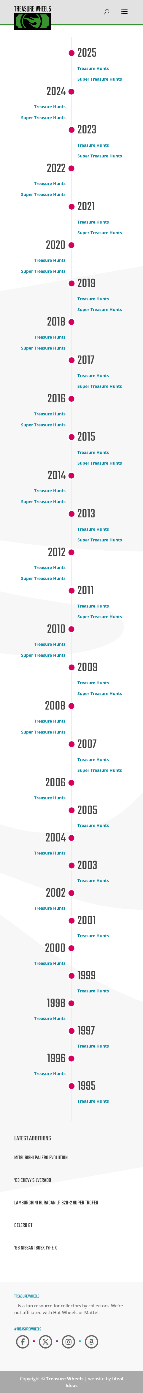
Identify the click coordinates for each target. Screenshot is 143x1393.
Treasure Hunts (93, 68)
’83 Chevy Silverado (32, 1180)
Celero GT (23, 1225)
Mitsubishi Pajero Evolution (41, 1158)
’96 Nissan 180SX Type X (35, 1248)
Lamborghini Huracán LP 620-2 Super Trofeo (56, 1203)
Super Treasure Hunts (99, 79)
